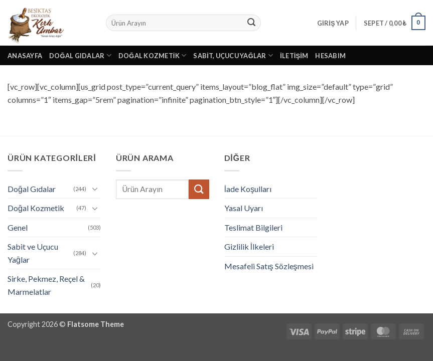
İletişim (294, 56)
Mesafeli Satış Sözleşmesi (269, 266)
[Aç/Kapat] (95, 189)
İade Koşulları (247, 189)
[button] (333, 23)
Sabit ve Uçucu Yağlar (33, 253)
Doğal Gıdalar (80, 55)
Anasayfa (25, 56)
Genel (18, 227)
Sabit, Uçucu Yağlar (233, 55)
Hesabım (330, 56)
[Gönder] (251, 23)
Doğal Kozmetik (152, 55)
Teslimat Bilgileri (253, 227)
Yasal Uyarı (243, 208)
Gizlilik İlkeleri (249, 246)
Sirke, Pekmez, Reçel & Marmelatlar (46, 285)
